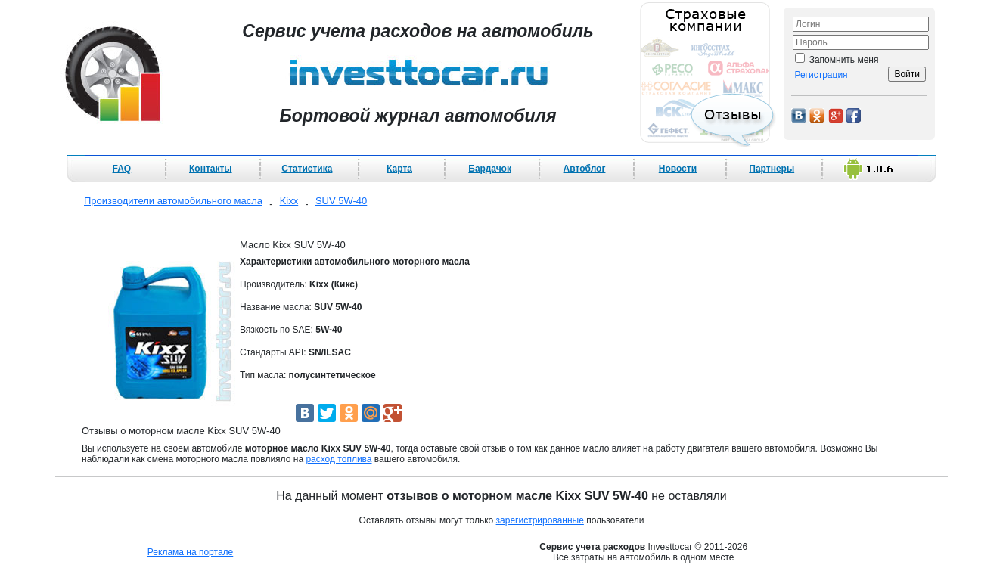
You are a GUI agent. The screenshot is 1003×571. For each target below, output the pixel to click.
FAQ (122, 168)
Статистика (306, 168)
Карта (399, 168)
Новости (678, 168)
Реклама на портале (190, 552)
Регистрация (820, 75)
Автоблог (585, 168)
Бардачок (489, 168)
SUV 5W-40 (341, 200)
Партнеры (771, 168)
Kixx (289, 200)
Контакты (210, 168)
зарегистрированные (540, 520)
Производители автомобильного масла (173, 200)
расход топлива (338, 459)
